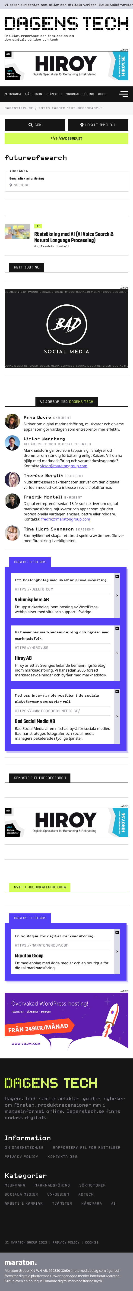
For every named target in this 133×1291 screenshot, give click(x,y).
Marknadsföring (80, 94)
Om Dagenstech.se (24, 1148)
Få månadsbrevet (66, 138)
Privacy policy (66, 1242)
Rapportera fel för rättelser (87, 1148)
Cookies (92, 1242)
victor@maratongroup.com (63, 465)
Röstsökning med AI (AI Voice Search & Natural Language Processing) (74, 237)
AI (38, 226)
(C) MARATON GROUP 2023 (26, 1242)
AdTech (86, 1194)
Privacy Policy (21, 1157)
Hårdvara (33, 94)
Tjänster (54, 94)
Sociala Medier (21, 1194)
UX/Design (58, 1194)
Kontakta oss (62, 1157)
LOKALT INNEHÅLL (98, 125)
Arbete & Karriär (24, 1203)
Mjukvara (13, 94)
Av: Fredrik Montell (51, 246)
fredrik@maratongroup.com (65, 519)
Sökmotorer (92, 1185)
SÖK (34, 125)
